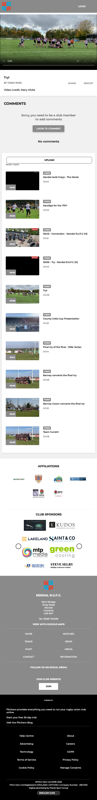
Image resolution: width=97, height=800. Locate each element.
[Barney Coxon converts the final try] (22, 407)
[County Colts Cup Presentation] (22, 322)
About (70, 735)
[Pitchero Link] (48, 704)
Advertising (26, 743)
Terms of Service (26, 759)
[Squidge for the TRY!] (22, 209)
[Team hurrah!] (22, 435)
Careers (70, 743)
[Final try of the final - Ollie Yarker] (22, 350)
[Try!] (22, 294)
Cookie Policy (26, 767)
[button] (70, 83)
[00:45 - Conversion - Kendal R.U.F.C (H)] (22, 237)
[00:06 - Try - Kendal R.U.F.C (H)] (22, 265)
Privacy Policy (70, 759)
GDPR (70, 751)
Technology (26, 751)
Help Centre (27, 735)
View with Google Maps (49, 624)
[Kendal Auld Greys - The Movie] (22, 181)
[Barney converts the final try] (22, 379)
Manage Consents (70, 767)
